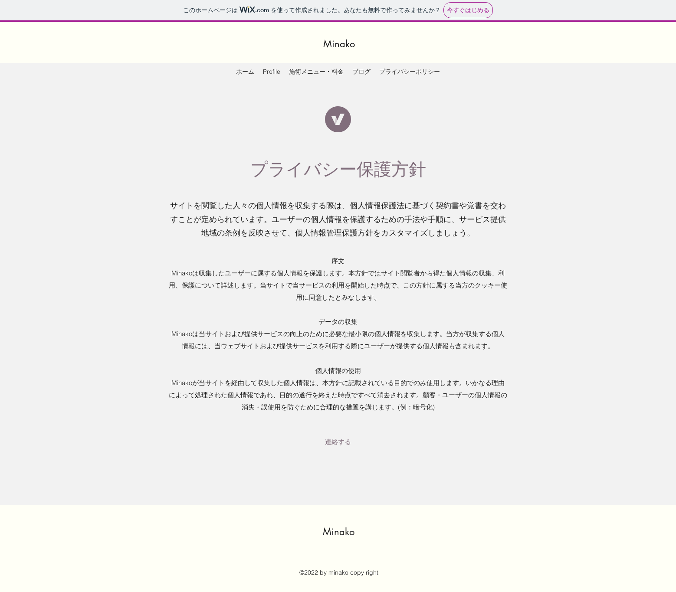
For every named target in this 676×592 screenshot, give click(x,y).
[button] (338, 441)
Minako (339, 44)
